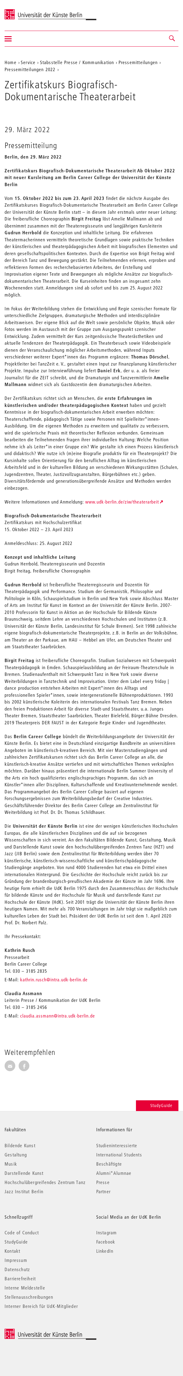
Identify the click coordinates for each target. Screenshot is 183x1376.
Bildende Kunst (20, 1145)
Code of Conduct (22, 1232)
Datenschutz (17, 1269)
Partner (103, 1191)
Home (10, 62)
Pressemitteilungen (138, 62)
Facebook (105, 1242)
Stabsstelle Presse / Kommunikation (77, 62)
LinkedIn (105, 1251)
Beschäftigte (109, 1164)
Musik (11, 1164)
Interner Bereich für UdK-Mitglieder (41, 1306)
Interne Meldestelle (25, 1288)
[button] (172, 38)
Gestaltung (16, 1155)
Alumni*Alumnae (114, 1173)
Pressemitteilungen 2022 (30, 69)
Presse (103, 1182)
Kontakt (12, 1251)
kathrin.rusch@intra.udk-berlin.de (54, 979)
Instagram (106, 1232)
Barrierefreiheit (20, 1278)
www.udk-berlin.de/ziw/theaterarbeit (122, 502)
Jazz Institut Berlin (24, 1191)
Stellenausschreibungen (29, 1297)
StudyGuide (157, 1105)
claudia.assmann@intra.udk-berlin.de (57, 1016)
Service (28, 62)
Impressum (16, 1260)
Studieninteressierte (116, 1145)
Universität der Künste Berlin (29, 11)
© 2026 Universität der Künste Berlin (36, 1332)
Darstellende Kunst (24, 1173)
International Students (119, 1155)
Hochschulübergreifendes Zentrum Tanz (45, 1182)
